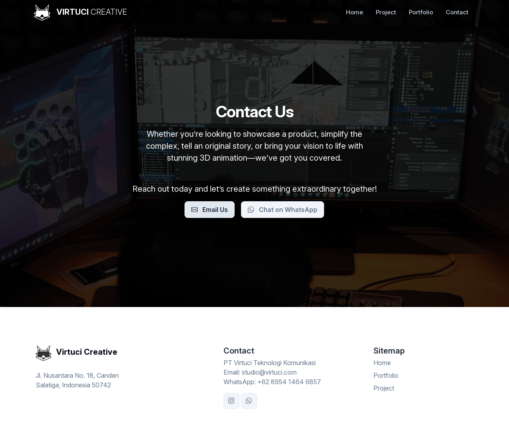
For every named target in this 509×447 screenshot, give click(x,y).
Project (386, 12)
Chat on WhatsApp (282, 210)
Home (354, 12)
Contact (457, 12)
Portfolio (421, 12)
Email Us (209, 210)
